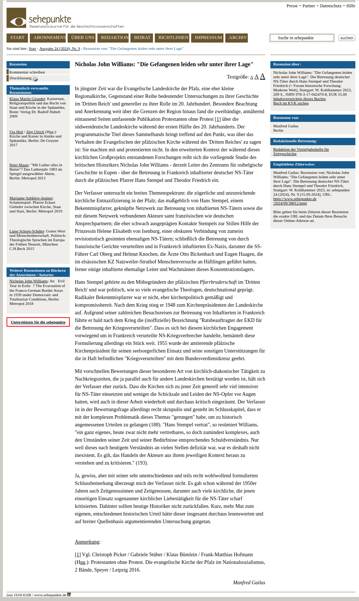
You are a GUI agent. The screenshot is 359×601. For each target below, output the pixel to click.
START (17, 37)
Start (32, 48)
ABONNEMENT (49, 37)
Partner (309, 5)
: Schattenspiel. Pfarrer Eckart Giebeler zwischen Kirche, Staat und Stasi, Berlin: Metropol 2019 (35, 204)
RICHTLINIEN (173, 37)
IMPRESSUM (208, 37)
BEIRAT (142, 37)
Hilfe (350, 5)
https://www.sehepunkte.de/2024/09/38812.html (294, 200)
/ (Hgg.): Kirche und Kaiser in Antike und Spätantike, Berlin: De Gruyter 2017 (35, 138)
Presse (292, 5)
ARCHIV (238, 37)
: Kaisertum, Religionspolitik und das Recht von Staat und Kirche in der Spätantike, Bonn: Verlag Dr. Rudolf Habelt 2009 (37, 107)
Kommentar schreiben (27, 72)
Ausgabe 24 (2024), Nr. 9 (59, 48)
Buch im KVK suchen (290, 103)
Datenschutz (331, 5)
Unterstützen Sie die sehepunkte (38, 322)
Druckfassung (23, 78)
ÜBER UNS (82, 37)
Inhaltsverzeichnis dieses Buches (299, 98)
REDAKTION (115, 37)
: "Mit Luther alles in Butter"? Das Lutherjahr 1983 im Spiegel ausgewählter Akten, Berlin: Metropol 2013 (35, 171)
